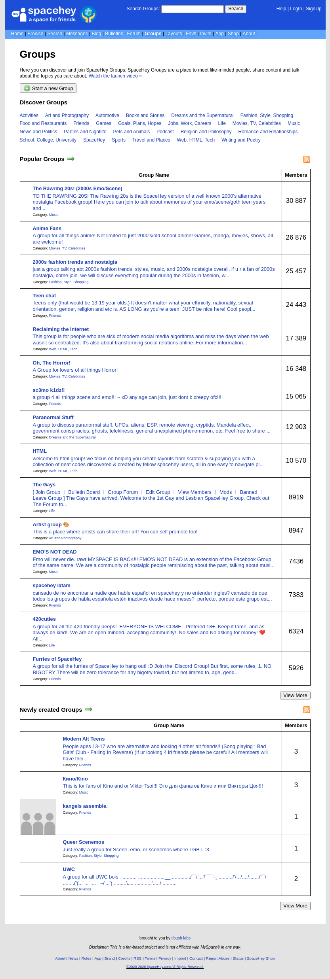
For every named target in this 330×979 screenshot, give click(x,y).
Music (294, 123)
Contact (196, 958)
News (73, 958)
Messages (77, 33)
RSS (137, 958)
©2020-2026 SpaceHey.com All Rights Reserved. (165, 967)
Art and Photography (67, 115)
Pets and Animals (131, 131)
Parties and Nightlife (85, 131)
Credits (124, 958)
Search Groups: (143, 8)
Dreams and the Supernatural (202, 115)
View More (295, 695)
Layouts (173, 33)
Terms (150, 958)
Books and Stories (145, 115)
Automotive (107, 115)
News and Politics (38, 131)
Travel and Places (151, 140)
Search (235, 8)
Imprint (180, 958)
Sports (119, 140)
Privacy (164, 958)
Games (103, 123)
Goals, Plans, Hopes (139, 123)
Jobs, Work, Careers (189, 123)
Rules (86, 958)
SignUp (313, 8)
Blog (96, 33)
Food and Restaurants (43, 123)
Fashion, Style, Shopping (266, 115)
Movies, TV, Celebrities (257, 123)
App (220, 33)
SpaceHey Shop (261, 958)
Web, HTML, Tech (196, 140)
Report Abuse (217, 958)
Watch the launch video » (115, 76)
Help (281, 8)
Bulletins (114, 33)
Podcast (165, 131)
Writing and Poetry (241, 140)
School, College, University (48, 140)
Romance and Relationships (268, 131)
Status (238, 958)
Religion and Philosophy (206, 131)
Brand (110, 958)
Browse (35, 33)
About (248, 33)
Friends (81, 123)
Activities (29, 115)
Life (222, 123)
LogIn (296, 8)
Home (17, 33)
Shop (233, 33)
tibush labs (181, 938)
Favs (191, 33)
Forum (134, 33)
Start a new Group (48, 88)
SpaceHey (94, 140)
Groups (153, 33)
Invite (206, 33)
